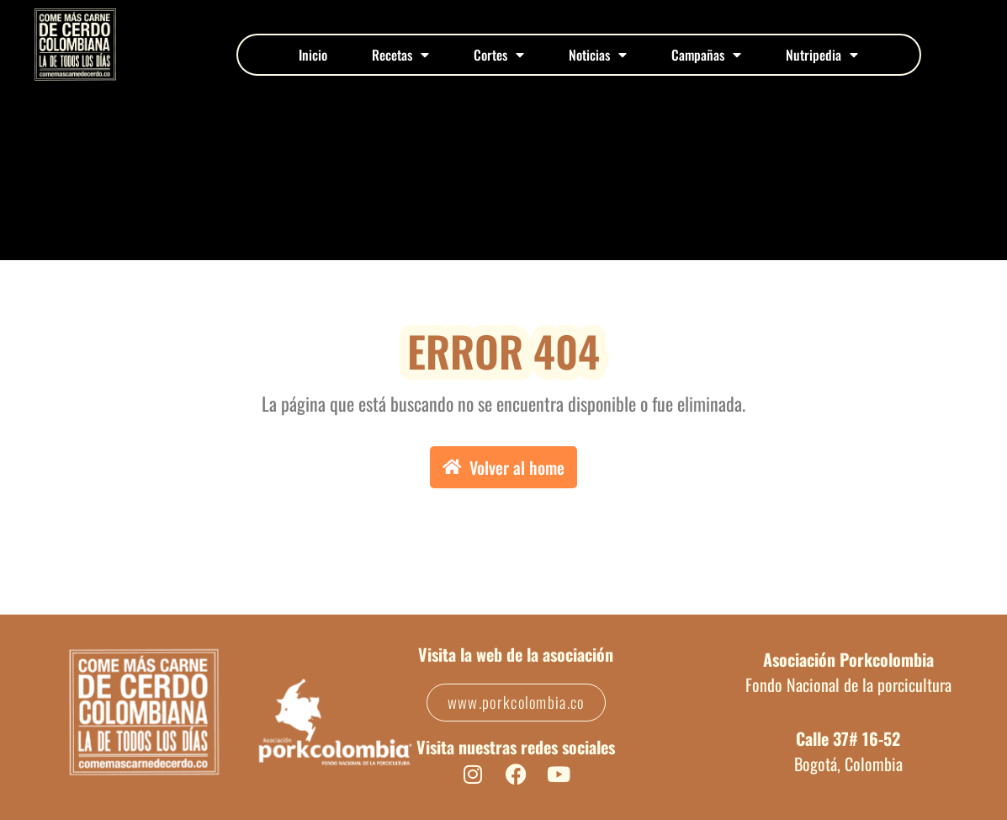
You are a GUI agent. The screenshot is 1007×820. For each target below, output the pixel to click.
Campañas (706, 55)
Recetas (400, 55)
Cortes (499, 55)
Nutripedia (822, 55)
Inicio (313, 55)
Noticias (598, 55)
